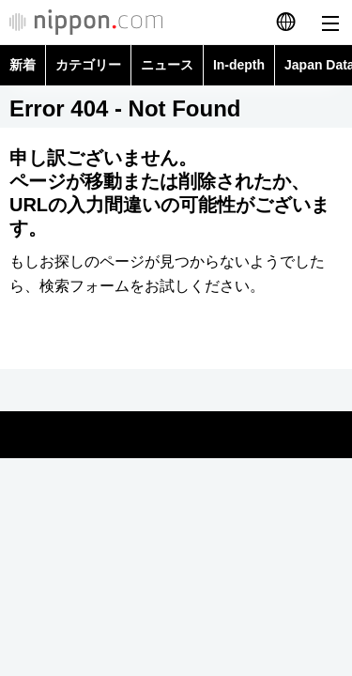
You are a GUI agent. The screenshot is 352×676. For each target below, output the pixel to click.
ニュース (167, 64)
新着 (22, 64)
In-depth (239, 64)
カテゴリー (88, 64)
